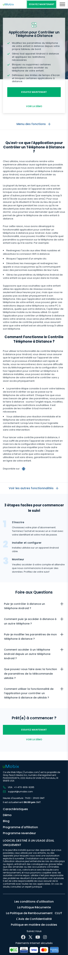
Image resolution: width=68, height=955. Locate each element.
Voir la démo (34, 106)
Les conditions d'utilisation (34, 901)
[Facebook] (23, 937)
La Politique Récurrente (34, 907)
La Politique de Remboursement (29, 913)
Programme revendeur (19, 833)
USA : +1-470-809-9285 (18, 787)
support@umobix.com (18, 791)
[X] (30, 937)
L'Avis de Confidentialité (34, 919)
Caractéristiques (15, 809)
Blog (6, 821)
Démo (7, 815)
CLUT (58, 913)
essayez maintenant (41, 4)
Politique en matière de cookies (34, 925)
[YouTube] (38, 937)
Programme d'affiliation (20, 827)
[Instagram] (45, 937)
